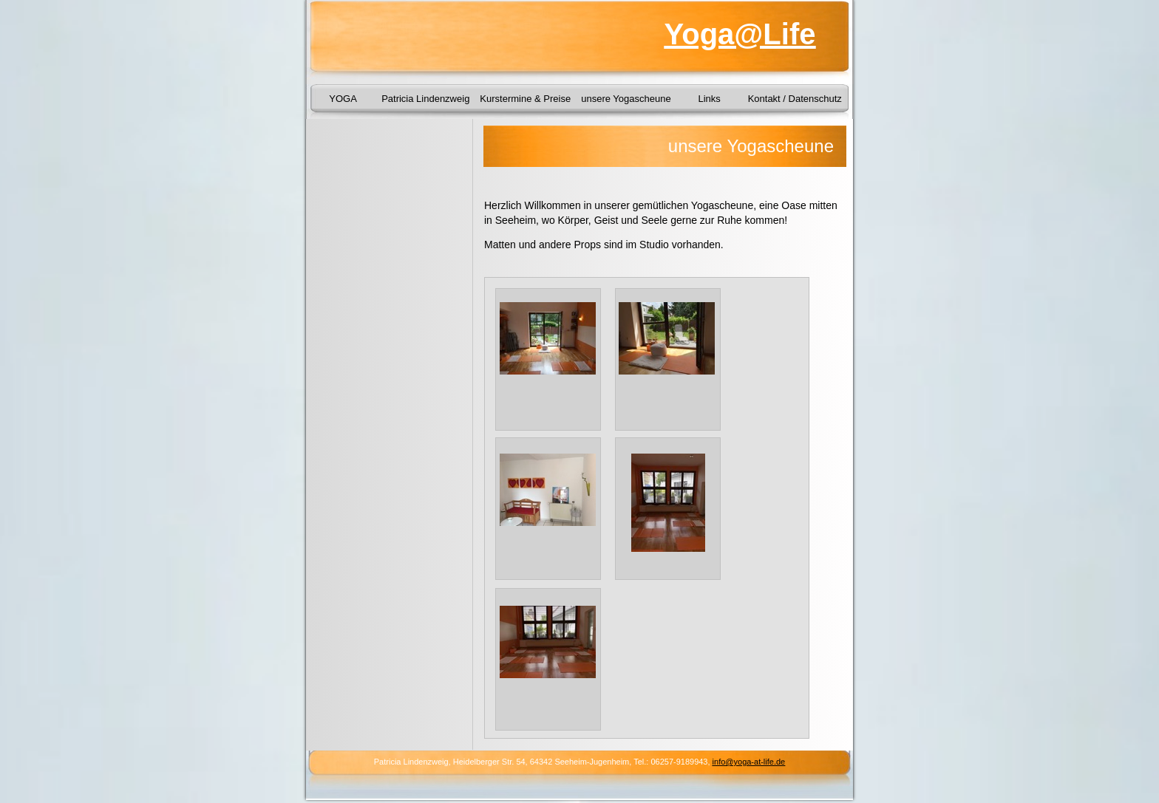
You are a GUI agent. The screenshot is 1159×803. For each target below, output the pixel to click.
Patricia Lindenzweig (425, 98)
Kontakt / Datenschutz (795, 98)
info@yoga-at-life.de (749, 761)
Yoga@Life (740, 34)
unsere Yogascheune (625, 98)
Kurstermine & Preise (525, 98)
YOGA (343, 98)
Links (709, 98)
